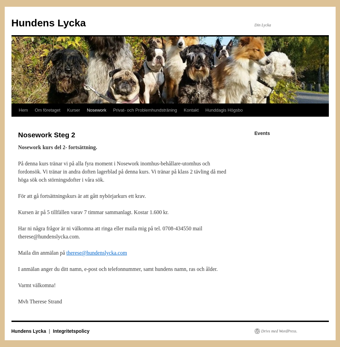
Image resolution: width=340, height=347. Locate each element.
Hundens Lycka (48, 22)
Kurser (73, 110)
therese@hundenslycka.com (97, 253)
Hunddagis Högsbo (224, 110)
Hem (23, 110)
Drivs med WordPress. (279, 331)
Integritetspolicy (71, 331)
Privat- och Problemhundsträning (145, 110)
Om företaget (47, 110)
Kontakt (191, 110)
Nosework (96, 110)
